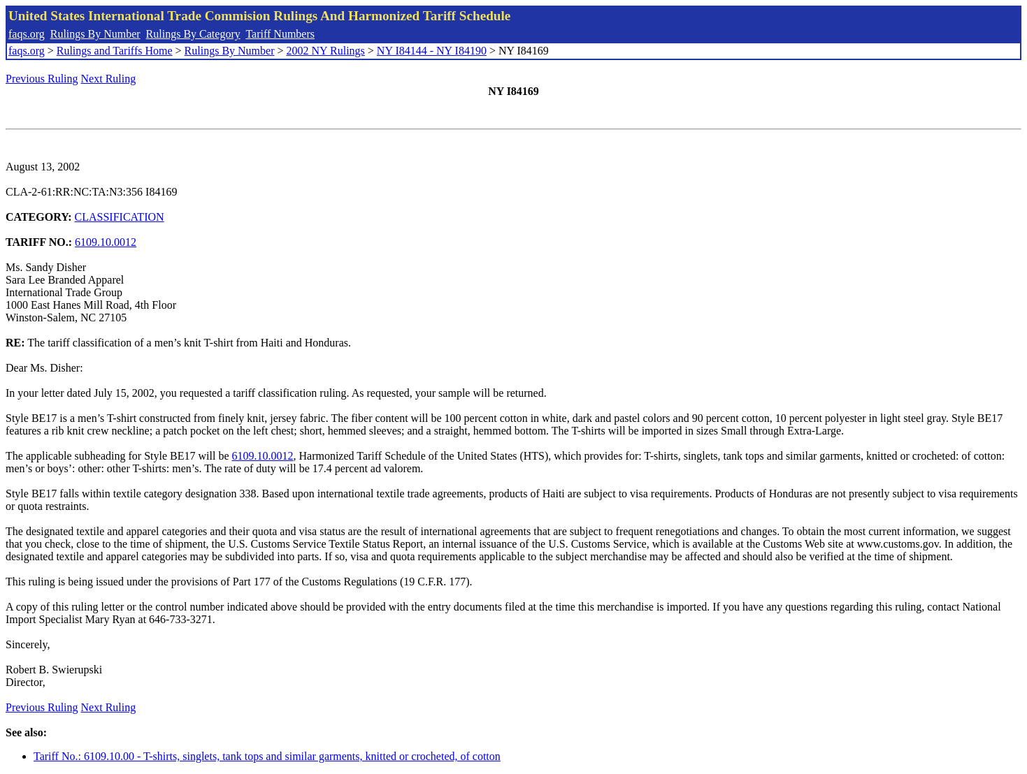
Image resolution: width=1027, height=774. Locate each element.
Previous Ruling (42, 79)
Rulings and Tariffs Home (115, 51)
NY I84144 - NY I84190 (432, 51)
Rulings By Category (193, 34)
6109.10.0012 (105, 242)
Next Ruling (108, 79)
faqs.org (26, 34)
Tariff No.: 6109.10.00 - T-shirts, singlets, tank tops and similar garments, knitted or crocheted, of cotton (267, 756)
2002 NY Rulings (326, 51)
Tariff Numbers (280, 34)
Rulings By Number (95, 34)
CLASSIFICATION (119, 217)
